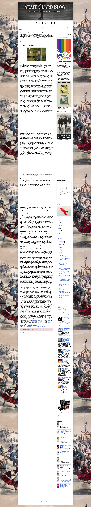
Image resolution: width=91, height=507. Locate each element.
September (61, 245)
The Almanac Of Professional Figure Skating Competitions (66, 319)
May (60, 252)
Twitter (38, 320)
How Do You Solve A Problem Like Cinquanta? (64, 259)
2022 (59, 227)
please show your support (36, 321)
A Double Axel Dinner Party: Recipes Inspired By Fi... (64, 269)
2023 (59, 225)
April (60, 253)
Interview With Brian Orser (66, 378)
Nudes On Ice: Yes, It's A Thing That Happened (66, 360)
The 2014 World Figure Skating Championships (65, 261)
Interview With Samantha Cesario (64, 285)
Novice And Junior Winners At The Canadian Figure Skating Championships (66, 340)
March (60, 255)
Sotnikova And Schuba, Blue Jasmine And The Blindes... (64, 288)
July (59, 249)
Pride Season (56, 27)
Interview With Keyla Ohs (64, 295)
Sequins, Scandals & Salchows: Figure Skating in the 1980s (66, 431)
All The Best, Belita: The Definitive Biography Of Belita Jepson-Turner (66, 330)
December (61, 241)
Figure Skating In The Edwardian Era (66, 369)
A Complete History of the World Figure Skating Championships (65, 439)
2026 (59, 220)
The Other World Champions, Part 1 (64, 276)
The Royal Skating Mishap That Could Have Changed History (66, 351)
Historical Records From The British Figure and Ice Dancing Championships (66, 308)
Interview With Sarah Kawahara (63, 267)
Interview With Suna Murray (64, 277)
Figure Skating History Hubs (47, 27)
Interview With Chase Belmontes (63, 283)
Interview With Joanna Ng (64, 271)
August (60, 247)
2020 (59, 230)
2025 (59, 222)
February (61, 297)
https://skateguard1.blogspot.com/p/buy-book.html (35, 326)
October (60, 244)
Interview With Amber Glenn (64, 289)
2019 (59, 231)
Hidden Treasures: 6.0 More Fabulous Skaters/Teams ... (64, 280)
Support (68, 27)
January (60, 299)
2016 (59, 236)
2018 (59, 233)
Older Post (51, 332)
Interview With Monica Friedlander (63, 264)
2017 (59, 235)
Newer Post (22, 332)
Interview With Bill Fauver (64, 256)
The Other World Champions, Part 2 (64, 273)
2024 (59, 223)
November (61, 242)
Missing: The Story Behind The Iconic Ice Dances (66, 386)
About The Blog (26, 27)
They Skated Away (61, 204)
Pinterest (43, 320)
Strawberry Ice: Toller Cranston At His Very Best (64, 292)
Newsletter (38, 27)
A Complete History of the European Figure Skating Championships (65, 459)
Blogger (48, 501)
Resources (63, 27)
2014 (59, 239)
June (60, 250)
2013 (59, 301)
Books (32, 27)
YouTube (49, 320)
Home (20, 27)
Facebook (34, 320)
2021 (59, 228)
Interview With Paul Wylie (64, 293)
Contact (20, 29)
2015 (59, 238)
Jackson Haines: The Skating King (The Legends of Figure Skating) (65, 424)
